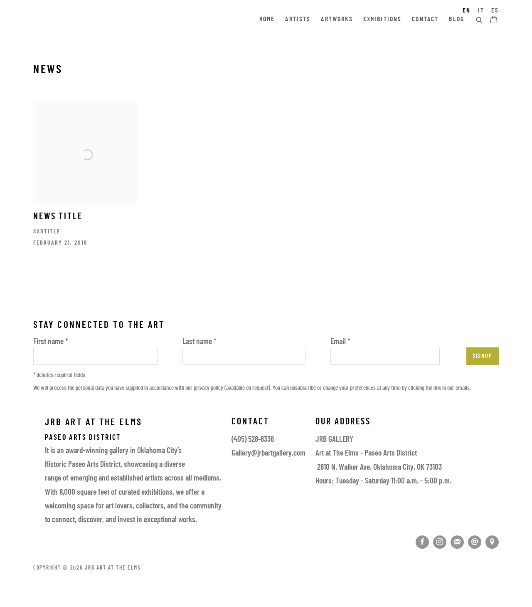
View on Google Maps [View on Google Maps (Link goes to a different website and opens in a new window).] (492, 542)
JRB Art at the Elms (108, 20)
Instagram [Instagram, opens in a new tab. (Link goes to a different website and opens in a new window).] (439, 542)
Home (267, 19)
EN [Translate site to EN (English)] (466, 11)
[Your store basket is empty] (494, 20)
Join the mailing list (457, 542)
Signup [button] (483, 356)
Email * (340, 342)
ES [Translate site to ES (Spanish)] (495, 11)
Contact (425, 19)
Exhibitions (382, 19)
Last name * (199, 342)
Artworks (336, 19)
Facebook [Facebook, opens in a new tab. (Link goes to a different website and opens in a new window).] (422, 542)
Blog (456, 19)
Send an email (474, 542)
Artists (297, 19)
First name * (50, 342)
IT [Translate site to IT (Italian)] (481, 11)
